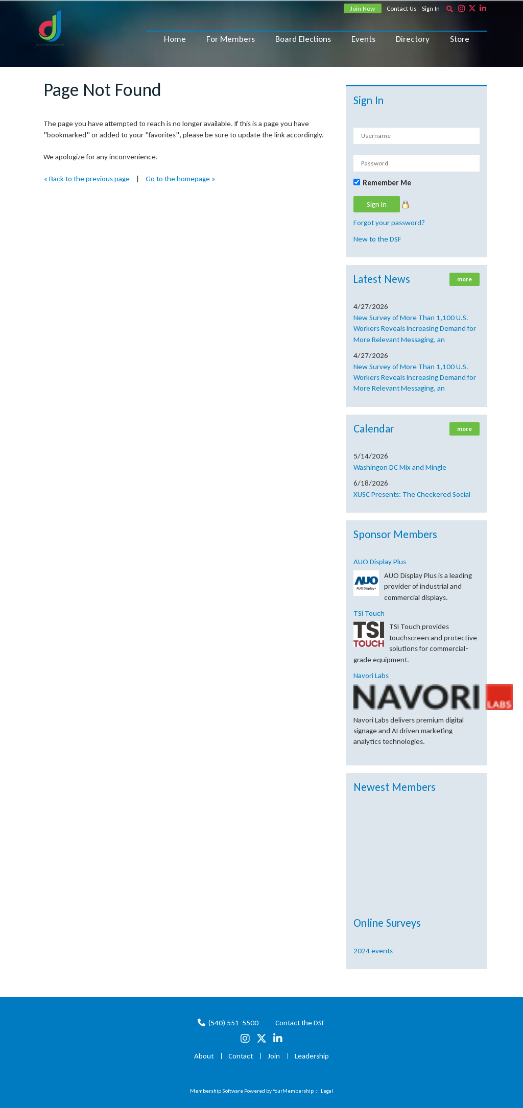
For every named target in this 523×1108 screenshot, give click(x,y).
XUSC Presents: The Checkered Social (411, 494)
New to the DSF (377, 239)
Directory (413, 39)
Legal (327, 1091)
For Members (230, 39)
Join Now (362, 8)
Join (274, 1056)
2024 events (373, 950)
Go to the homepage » (181, 178)
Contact (240, 1056)
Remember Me (387, 182)
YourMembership (293, 1091)
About (203, 1056)
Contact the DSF (300, 1022)
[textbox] (449, 8)
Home (175, 39)
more (464, 279)
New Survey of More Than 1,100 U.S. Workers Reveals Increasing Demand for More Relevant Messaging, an (414, 328)
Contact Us (402, 8)
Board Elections (303, 39)
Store (459, 39)
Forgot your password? (389, 222)
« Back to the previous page (86, 178)
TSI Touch (369, 613)
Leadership (312, 1056)
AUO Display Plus (379, 561)
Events (363, 39)
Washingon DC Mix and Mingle (399, 467)
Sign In (431, 8)
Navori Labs (371, 675)
